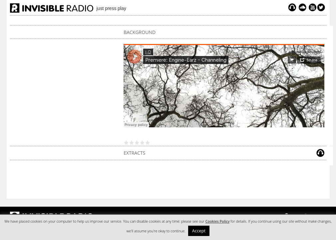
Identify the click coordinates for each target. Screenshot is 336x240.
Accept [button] (199, 231)
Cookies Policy (217, 221)
